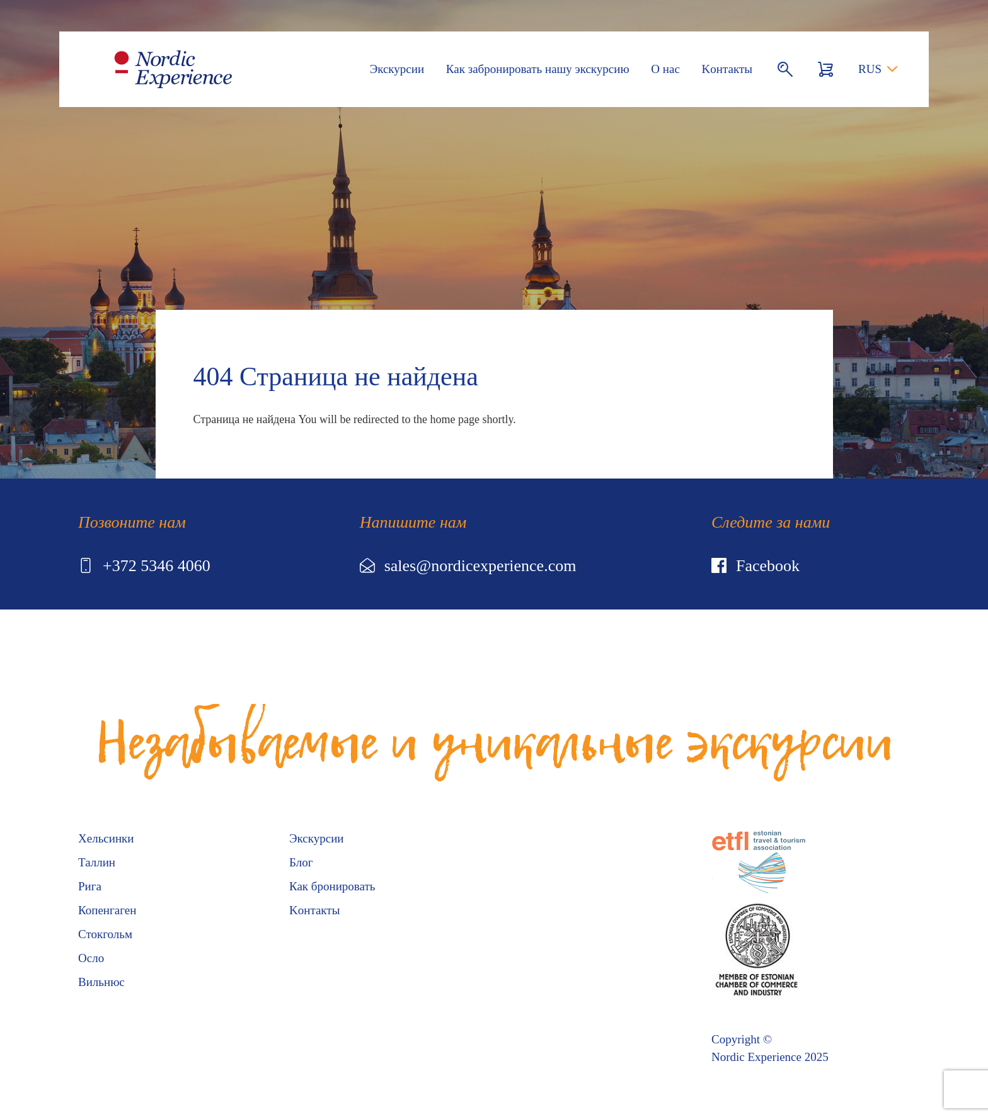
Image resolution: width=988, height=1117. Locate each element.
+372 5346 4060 (144, 566)
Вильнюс (101, 982)
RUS (870, 69)
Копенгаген (107, 910)
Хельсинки (106, 838)
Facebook (755, 566)
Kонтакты (727, 69)
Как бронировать (332, 886)
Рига (89, 886)
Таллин (96, 862)
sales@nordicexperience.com (468, 566)
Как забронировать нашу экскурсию (537, 69)
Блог (301, 862)
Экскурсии (397, 69)
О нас (665, 69)
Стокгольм (105, 934)
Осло (91, 958)
